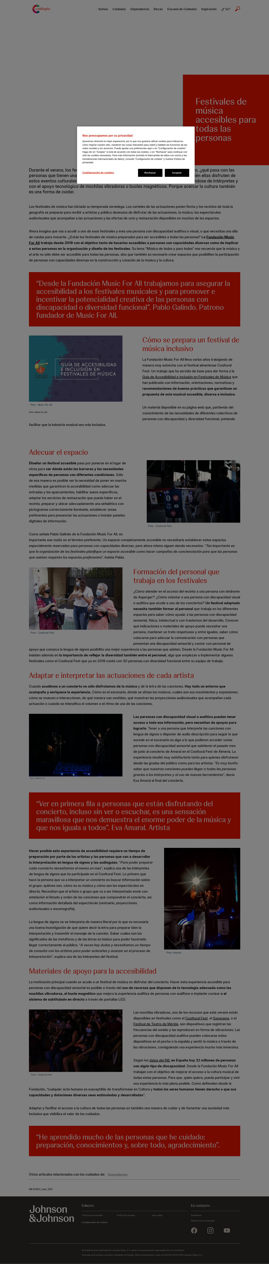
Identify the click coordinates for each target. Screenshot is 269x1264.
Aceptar (177, 172)
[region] (136, 155)
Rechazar (150, 172)
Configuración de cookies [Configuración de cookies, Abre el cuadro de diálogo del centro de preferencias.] (98, 172)
